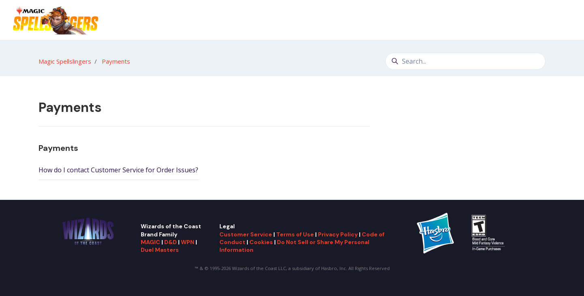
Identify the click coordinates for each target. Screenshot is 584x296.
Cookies (261, 242)
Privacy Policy (338, 234)
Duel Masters (160, 249)
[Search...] (465, 61)
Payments (116, 61)
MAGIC (150, 242)
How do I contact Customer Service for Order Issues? (118, 169)
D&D (170, 242)
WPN (187, 242)
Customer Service (245, 234)
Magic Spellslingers (65, 61)
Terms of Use (295, 234)
